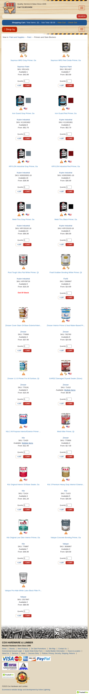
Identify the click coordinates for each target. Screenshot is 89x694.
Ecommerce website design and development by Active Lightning (26, 690)
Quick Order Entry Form (34, 651)
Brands (12, 649)
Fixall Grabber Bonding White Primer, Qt (66, 272)
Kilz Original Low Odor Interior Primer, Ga (23, 537)
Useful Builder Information (55, 651)
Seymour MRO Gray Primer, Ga (23, 60)
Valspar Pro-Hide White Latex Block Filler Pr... (23, 590)
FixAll (66, 279)
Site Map (52, 649)
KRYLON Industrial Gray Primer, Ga (23, 166)
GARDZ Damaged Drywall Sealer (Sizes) (65, 378)
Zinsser (23, 332)
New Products (23, 649)
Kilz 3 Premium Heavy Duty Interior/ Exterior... (65, 484)
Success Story (33, 653)
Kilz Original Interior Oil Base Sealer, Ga (23, 484)
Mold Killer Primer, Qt (65, 431)
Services (15, 653)
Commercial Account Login (12, 651)
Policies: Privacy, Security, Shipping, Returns (58, 653)
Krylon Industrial (23, 120)
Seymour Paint (23, 67)
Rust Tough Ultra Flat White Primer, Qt (23, 272)
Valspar (66, 544)
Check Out (72, 22)
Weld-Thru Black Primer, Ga (66, 219)
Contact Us (62, 649)
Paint (29, 37)
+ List (19, 85)
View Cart (61, 22)
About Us (5, 653)
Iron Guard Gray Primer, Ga (23, 113)
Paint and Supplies (16, 37)
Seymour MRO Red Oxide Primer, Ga (66, 60)
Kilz (23, 438)
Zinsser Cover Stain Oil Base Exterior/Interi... (23, 325)
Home (4, 649)
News (23, 653)
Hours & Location (74, 651)
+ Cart (27, 85)
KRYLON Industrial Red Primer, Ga (66, 166)
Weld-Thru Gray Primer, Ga (23, 219)
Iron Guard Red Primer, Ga (65, 113)
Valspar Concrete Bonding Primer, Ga (66, 537)
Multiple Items (69, 390)
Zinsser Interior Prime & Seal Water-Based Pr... (66, 325)
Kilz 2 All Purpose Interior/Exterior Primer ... (23, 431)
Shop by (9, 29)
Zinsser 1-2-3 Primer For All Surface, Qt (23, 378)
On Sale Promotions (38, 649)
